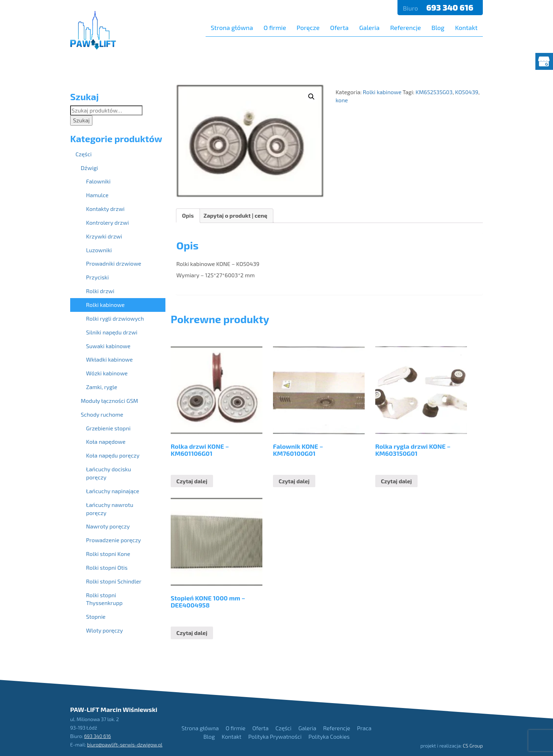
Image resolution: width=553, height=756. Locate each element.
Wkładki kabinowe (109, 359)
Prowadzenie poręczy (113, 540)
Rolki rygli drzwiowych (115, 318)
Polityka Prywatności (275, 736)
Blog (437, 27)
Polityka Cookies (329, 736)
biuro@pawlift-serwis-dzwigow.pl (125, 745)
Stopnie (95, 616)
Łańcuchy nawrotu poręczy (109, 508)
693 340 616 (450, 7)
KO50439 (466, 92)
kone (341, 100)
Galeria (369, 27)
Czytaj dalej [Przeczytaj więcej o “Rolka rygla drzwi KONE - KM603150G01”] (396, 481)
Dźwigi (89, 167)
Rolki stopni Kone (108, 553)
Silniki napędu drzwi (111, 332)
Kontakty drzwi (105, 208)
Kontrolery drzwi (107, 222)
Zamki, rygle (101, 386)
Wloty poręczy (104, 630)
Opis (188, 215)
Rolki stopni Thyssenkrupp (104, 599)
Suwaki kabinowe (108, 346)
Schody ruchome (102, 414)
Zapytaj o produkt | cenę (235, 215)
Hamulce (97, 195)
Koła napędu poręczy (112, 455)
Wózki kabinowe (107, 373)
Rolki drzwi (100, 291)
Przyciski (97, 277)
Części (83, 154)
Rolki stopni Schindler (113, 581)
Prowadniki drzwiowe (113, 263)
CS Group (473, 746)
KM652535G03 (433, 92)
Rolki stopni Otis (107, 567)
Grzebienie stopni (108, 428)
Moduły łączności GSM (109, 400)
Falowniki (98, 181)
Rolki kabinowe (382, 92)
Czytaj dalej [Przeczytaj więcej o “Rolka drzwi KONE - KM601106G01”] (191, 481)
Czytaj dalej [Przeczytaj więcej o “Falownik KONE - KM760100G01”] (294, 481)
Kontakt (466, 27)
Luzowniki (99, 250)
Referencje (405, 27)
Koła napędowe (106, 441)
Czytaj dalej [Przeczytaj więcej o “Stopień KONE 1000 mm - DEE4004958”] (191, 632)
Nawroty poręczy (108, 526)
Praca (364, 728)
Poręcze (308, 27)
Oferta (339, 27)
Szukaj (81, 120)
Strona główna (232, 27)
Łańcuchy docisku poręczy (108, 473)
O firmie (274, 27)
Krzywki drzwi (104, 236)
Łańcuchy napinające (112, 491)
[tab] (188, 215)
